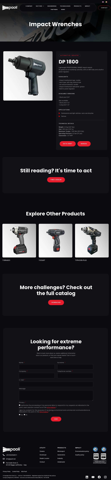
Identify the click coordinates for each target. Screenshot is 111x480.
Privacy (22, 403)
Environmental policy (82, 451)
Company (29, 6)
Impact (87, 6)
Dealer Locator (44, 458)
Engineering (51, 6)
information (51, 408)
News (63, 9)
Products (77, 6)
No (26, 415)
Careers (42, 451)
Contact (42, 462)
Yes (21, 415)
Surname (60, 363)
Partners (54, 9)
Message (22, 389)
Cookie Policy (15, 471)
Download (43, 455)
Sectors (40, 6)
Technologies (65, 6)
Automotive (61, 455)
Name (21, 363)
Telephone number (64, 371)
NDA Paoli (24, 471)
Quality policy (79, 455)
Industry (60, 458)
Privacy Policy (6, 471)
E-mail (21, 380)
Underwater (61, 462)
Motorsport (61, 451)
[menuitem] (103, 2)
